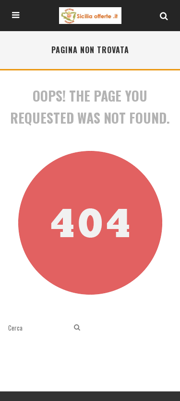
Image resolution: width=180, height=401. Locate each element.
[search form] (39, 327)
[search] (77, 327)
